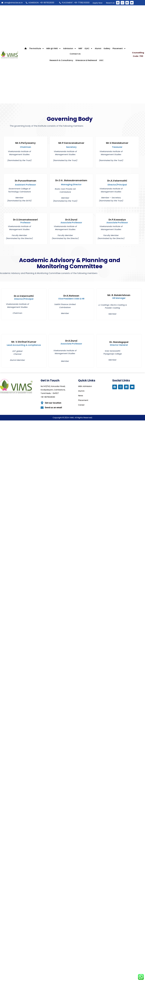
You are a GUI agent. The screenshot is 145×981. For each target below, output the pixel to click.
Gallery (107, 48)
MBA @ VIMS (53, 48)
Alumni (98, 48)
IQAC (88, 48)
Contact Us (75, 53)
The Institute (36, 48)
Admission (69, 48)
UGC (101, 60)
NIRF (80, 48)
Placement (119, 48)
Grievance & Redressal (86, 60)
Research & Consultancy (61, 60)
